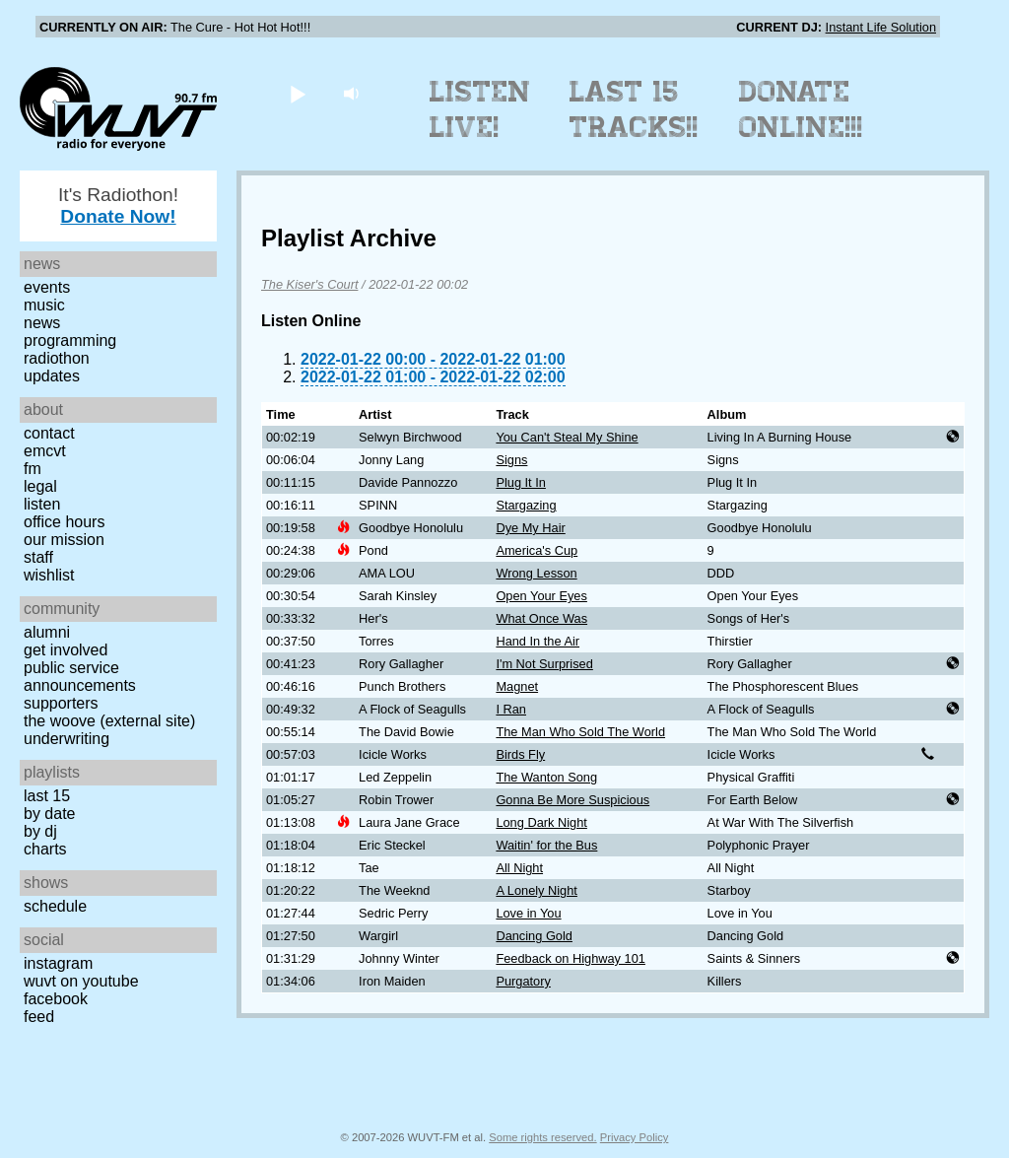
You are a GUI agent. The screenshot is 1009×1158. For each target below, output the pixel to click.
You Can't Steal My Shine (567, 437)
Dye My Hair (530, 527)
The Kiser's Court (309, 284)
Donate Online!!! (801, 109)
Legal (40, 486)
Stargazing (526, 505)
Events (47, 287)
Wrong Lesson (536, 573)
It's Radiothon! (118, 205)
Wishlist (49, 575)
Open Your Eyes (541, 595)
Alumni (47, 632)
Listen (42, 504)
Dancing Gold (534, 935)
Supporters (61, 703)
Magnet (517, 686)
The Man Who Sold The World (580, 731)
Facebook (56, 998)
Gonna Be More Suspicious (572, 799)
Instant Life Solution (881, 27)
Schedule (55, 906)
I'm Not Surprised (544, 663)
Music (44, 305)
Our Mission (64, 539)
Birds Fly (520, 754)
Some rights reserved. (542, 1137)
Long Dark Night (541, 822)
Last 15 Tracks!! (634, 109)
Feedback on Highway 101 (570, 958)
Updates (52, 376)
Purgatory (523, 981)
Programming (70, 340)
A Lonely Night (536, 890)
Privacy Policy (634, 1137)
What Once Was (541, 618)
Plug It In (521, 482)
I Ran (511, 709)
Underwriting (66, 738)
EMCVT (45, 451)
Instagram (58, 963)
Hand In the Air (537, 641)
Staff (38, 557)
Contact (49, 433)
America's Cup (536, 550)
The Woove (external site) (109, 721)
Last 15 (47, 795)
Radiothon (57, 358)
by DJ (40, 831)
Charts (45, 849)
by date (49, 813)
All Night (519, 867)
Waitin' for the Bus (546, 845)
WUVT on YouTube (81, 981)
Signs (511, 459)
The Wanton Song (546, 777)
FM (32, 468)
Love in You (528, 913)
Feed (39, 1016)
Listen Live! (480, 109)
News (42, 322)
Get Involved (65, 650)
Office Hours (64, 521)
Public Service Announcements (80, 676)
